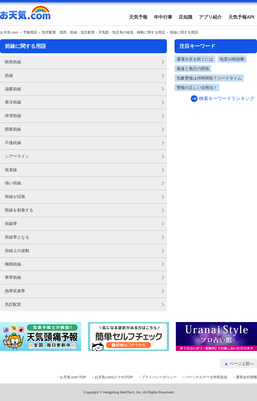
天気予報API (241, 17)
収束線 (11, 169)
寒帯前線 (13, 277)
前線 (9, 75)
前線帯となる (17, 237)
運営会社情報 (246, 377)
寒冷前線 (13, 102)
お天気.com (25, 15)
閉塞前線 (13, 129)
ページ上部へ (241, 363)
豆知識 (185, 17)
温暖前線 (13, 89)
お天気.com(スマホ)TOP (114, 377)
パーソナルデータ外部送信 (206, 377)
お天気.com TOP (73, 377)
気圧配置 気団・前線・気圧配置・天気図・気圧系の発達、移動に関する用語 (103, 32)
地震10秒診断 (232, 59)
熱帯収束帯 (15, 291)
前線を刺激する (19, 210)
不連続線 (13, 142)
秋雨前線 (13, 61)
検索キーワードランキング (226, 98)
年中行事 (163, 17)
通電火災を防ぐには (195, 59)
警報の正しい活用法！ (197, 87)
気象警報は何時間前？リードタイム (209, 78)
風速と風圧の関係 (193, 68)
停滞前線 (13, 115)
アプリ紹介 (210, 17)
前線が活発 (15, 196)
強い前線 (13, 183)
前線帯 (11, 223)
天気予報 (138, 17)
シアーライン (17, 156)
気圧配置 (13, 304)
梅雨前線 (13, 264)
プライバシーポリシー (159, 377)
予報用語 (30, 32)
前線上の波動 (17, 250)
